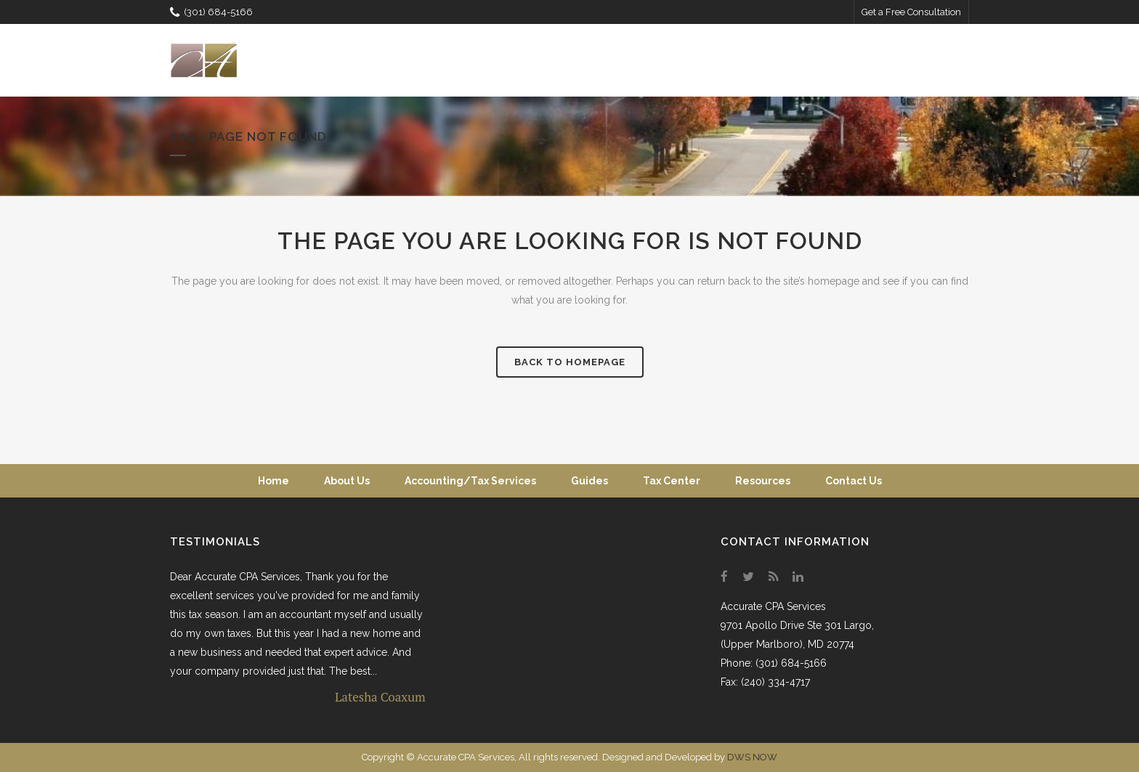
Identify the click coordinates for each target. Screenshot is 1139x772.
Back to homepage (569, 362)
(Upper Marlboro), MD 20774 (787, 644)
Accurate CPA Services (773, 606)
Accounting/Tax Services (470, 481)
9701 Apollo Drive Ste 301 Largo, (797, 625)
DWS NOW (752, 757)
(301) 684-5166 (211, 12)
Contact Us (853, 481)
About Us (347, 481)
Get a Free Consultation (911, 12)
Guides (589, 481)
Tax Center (671, 481)
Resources (762, 481)
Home (273, 481)
